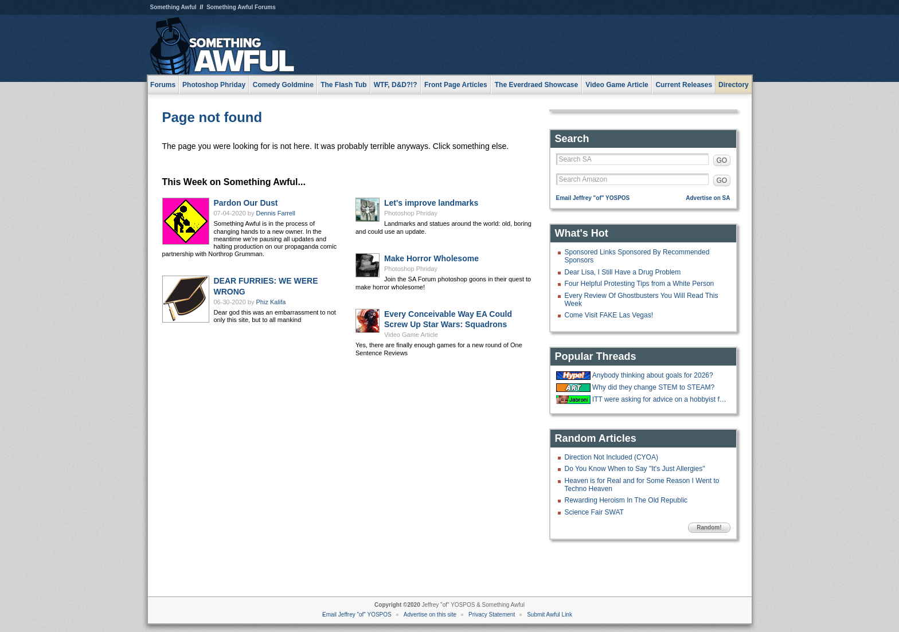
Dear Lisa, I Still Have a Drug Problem (623, 272)
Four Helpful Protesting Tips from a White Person (639, 284)
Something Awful (173, 7)
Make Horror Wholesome (431, 258)
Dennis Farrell (275, 213)
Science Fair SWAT (594, 512)
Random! (709, 527)
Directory (733, 85)
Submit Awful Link (549, 614)
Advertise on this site (430, 614)
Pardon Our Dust (246, 202)
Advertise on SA (708, 198)
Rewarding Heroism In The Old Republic (626, 500)
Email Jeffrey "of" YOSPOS (593, 198)
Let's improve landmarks (431, 202)
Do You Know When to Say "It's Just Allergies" (635, 469)
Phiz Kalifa (271, 302)
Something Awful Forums (241, 7)
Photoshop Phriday (410, 213)
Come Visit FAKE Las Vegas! (609, 315)
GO (722, 160)
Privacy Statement (491, 614)
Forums (162, 85)
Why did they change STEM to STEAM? (653, 387)
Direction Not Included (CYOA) (611, 457)
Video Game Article (411, 334)
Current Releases (683, 85)
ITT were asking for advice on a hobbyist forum (660, 399)
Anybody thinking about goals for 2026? (652, 375)
